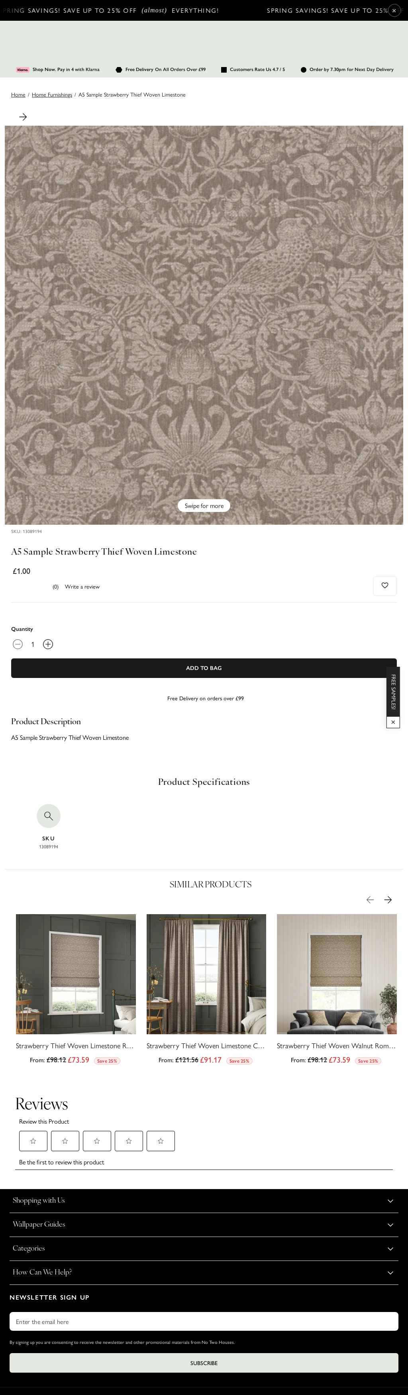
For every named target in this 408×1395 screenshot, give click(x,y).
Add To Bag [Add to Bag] (204, 668)
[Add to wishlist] (385, 585)
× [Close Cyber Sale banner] (394, 10)
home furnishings (52, 94)
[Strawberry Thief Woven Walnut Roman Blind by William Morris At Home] (337, 991)
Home (18, 94)
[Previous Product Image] (370, 900)
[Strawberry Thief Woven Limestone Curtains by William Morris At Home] (207, 991)
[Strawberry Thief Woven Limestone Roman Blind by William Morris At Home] (76, 991)
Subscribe (204, 1306)
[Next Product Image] (23, 117)
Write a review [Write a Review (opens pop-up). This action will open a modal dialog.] (82, 586)
